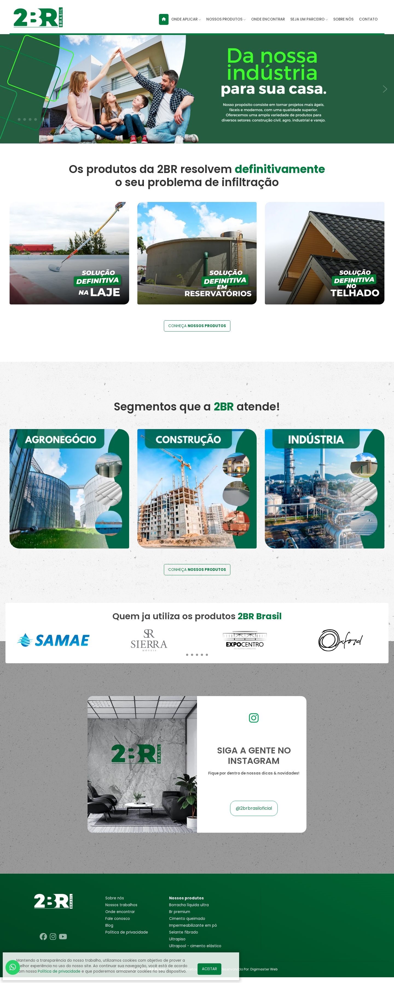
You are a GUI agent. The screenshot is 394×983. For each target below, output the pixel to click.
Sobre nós (114, 903)
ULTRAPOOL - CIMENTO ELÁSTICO (195, 951)
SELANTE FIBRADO (183, 938)
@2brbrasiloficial (254, 814)
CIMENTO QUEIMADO (187, 924)
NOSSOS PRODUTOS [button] (226, 19)
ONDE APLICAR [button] (186, 19)
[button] (19, 119)
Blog (109, 931)
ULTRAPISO (177, 944)
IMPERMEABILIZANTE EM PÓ (193, 931)
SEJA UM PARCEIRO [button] (309, 19)
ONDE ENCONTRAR (268, 19)
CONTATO (368, 19)
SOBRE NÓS (343, 19)
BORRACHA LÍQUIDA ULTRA (189, 910)
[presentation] (8, 86)
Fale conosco (117, 924)
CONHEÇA (197, 332)
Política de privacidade (59, 971)
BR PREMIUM (179, 917)
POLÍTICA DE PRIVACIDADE (126, 938)
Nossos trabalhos (121, 910)
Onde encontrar (120, 917)
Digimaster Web (264, 975)
